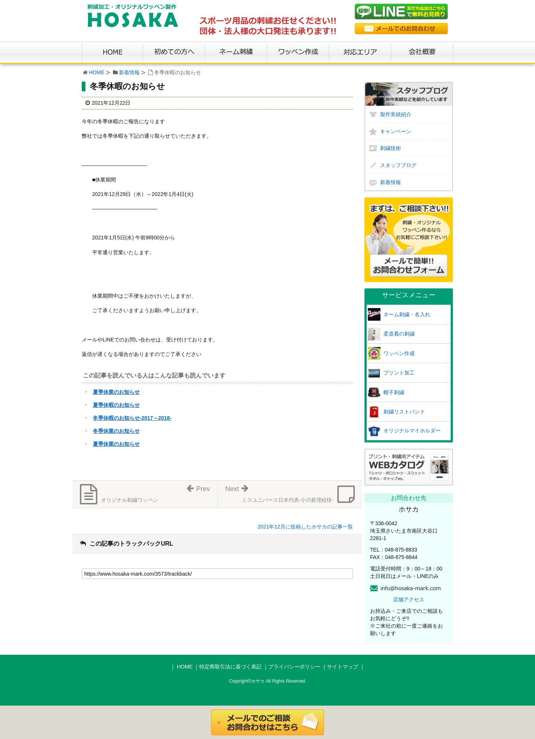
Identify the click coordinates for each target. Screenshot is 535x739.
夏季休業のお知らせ (116, 392)
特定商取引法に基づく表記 (230, 667)
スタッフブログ (398, 165)
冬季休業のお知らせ (116, 431)
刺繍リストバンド (404, 412)
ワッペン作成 (399, 353)
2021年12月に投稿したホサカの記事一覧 (305, 527)
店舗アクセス (408, 599)
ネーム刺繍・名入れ (406, 314)
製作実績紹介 (395, 114)
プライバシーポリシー (294, 667)
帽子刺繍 (393, 392)
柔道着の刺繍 (399, 334)
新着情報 (129, 72)
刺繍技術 (390, 148)
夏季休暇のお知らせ (116, 405)
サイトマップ (342, 667)
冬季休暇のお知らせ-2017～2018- (132, 418)
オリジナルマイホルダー (412, 431)
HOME (96, 72)
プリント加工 (399, 373)
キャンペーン (395, 131)
